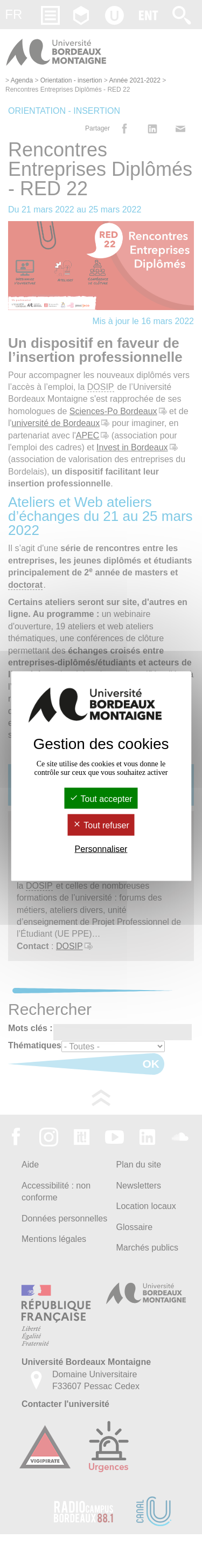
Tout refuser (101, 825)
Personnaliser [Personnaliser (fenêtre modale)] (101, 848)
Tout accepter (100, 799)
